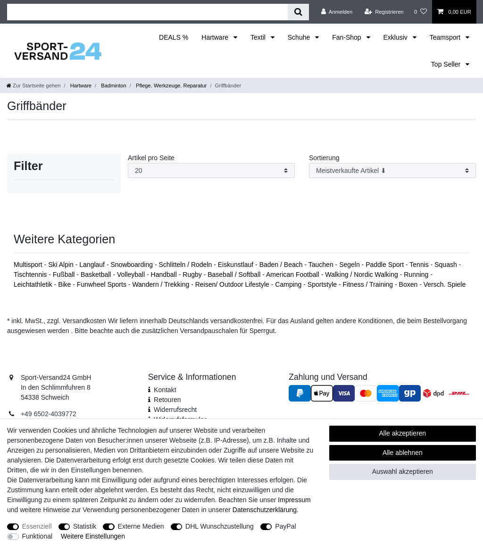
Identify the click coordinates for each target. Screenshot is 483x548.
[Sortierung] (392, 171)
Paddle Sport (386, 264)
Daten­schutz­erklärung (265, 510)
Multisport (29, 264)
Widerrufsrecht (175, 409)
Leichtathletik (34, 284)
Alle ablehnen (403, 452)
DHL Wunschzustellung (219, 526)
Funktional (37, 536)
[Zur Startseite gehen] (33, 85)
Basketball (97, 274)
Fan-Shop (347, 37)
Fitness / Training (369, 284)
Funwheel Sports (102, 284)
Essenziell (37, 526)
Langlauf (93, 264)
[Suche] (298, 12)
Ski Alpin (61, 264)
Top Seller (446, 64)
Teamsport (446, 37)
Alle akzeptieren (402, 433)
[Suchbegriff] (147, 12)
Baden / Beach (282, 264)
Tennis (419, 264)
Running (417, 274)
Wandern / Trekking (161, 284)
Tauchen (321, 264)
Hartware (215, 37)
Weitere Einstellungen (93, 536)
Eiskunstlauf (236, 264)
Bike (65, 284)
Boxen (409, 284)
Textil (258, 37)
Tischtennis (31, 274)
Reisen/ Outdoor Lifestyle (233, 284)
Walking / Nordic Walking (362, 274)
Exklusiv (396, 37)
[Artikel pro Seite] (211, 171)
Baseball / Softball (235, 274)
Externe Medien (141, 526)
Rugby (193, 274)
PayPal (285, 526)
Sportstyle (323, 284)
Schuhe (300, 37)
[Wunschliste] (420, 12)
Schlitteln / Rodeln (186, 264)
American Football (293, 274)
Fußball (65, 274)
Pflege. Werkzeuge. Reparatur (170, 85)
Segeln (350, 264)
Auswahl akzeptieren (402, 471)
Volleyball (132, 274)
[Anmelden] (337, 12)
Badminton (113, 85)
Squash (446, 264)
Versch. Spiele (445, 284)
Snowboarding (132, 264)
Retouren (167, 399)
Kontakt (165, 390)
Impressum (294, 500)
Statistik (84, 526)
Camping (289, 284)
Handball (165, 274)
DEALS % (173, 37)
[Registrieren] (383, 12)
